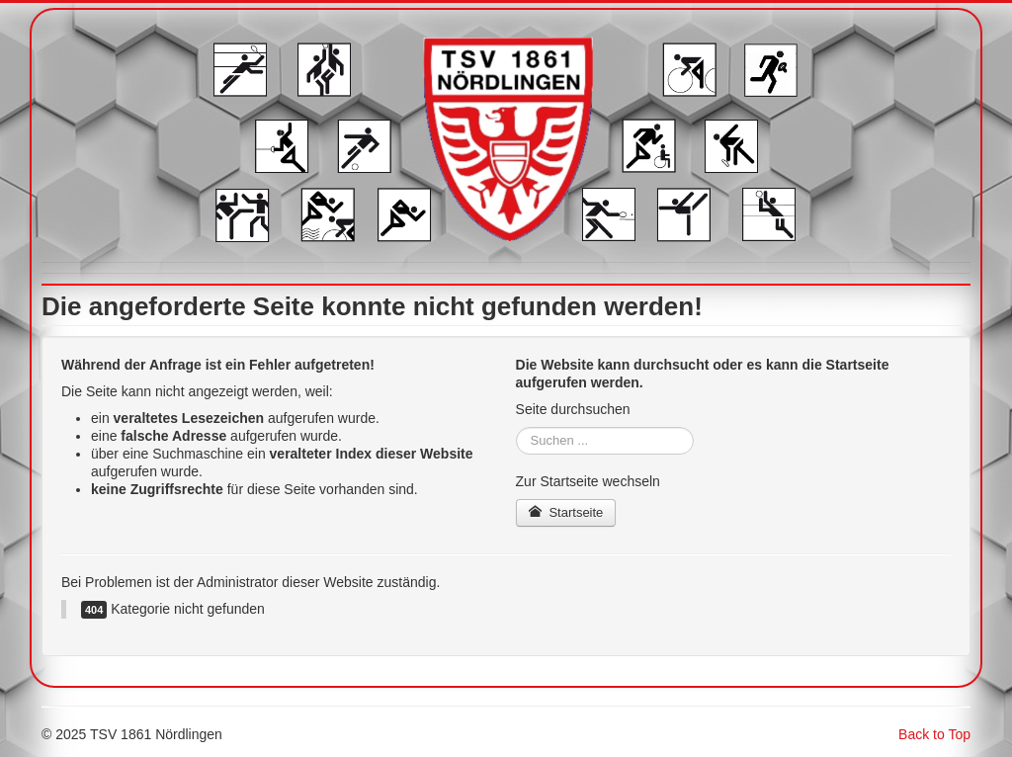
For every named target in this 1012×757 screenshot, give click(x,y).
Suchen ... (516, 427)
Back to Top (934, 734)
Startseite (566, 512)
